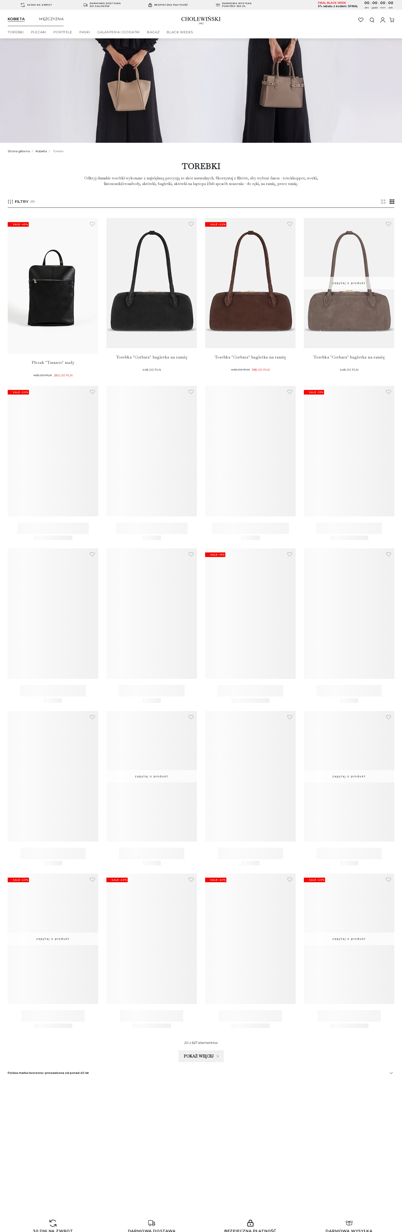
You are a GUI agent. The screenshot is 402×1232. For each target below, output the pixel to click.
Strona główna (19, 151)
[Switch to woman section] (20, 19)
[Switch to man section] (51, 19)
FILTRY (21, 201)
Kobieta (41, 151)
